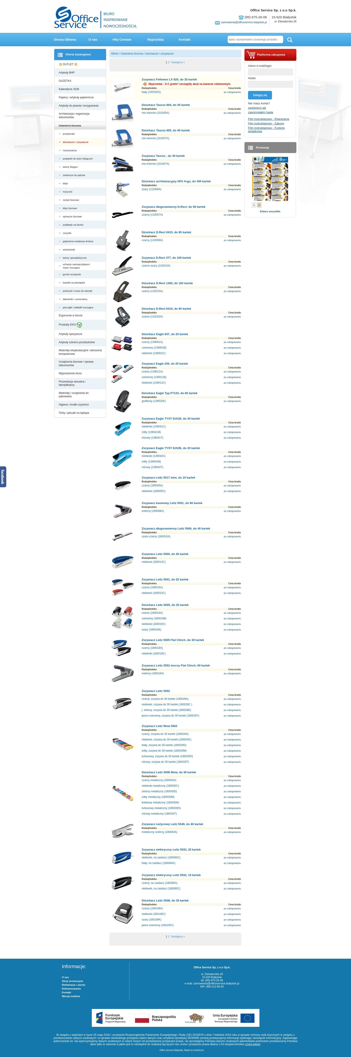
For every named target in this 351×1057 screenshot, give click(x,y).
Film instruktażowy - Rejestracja (268, 119)
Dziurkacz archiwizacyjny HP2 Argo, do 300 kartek (176, 181)
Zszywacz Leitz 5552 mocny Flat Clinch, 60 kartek (176, 665)
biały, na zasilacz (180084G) (159, 863)
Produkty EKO (70, 325)
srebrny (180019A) (153, 673)
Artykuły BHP (67, 72)
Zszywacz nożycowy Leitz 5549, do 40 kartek (172, 824)
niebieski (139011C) (154, 382)
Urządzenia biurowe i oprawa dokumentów (76, 363)
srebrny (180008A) (153, 511)
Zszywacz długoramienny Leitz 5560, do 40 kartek (176, 528)
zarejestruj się (257, 107)
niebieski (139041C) (154, 426)
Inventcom (198, 1050)
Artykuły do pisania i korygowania (79, 105)
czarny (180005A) (152, 485)
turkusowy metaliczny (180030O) (161, 808)
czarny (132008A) (152, 240)
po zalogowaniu (232, 92)
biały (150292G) (151, 92)
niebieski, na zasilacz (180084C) (161, 857)
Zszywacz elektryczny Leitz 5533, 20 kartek (171, 849)
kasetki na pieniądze (74, 282)
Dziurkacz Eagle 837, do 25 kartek (165, 334)
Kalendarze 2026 (69, 89)
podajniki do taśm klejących (78, 158)
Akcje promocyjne (72, 981)
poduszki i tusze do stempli (78, 291)
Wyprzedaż (156, 39)
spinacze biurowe (73, 216)
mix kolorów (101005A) (155, 112)
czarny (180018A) (152, 647)
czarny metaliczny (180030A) (159, 780)
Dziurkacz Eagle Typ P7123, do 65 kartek (169, 393)
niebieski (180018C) (154, 653)
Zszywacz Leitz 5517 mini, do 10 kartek (168, 477)
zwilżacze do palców (74, 175)
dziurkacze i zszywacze (76, 142)
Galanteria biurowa (70, 125)
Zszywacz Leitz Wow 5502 (159, 726)
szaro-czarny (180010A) (156, 536)
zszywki (67, 233)
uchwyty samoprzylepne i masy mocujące (76, 266)
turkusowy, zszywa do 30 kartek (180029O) (167, 756)
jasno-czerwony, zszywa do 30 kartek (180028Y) (170, 715)
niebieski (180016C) (154, 624)
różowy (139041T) (152, 437)
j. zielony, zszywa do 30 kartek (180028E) (166, 710)
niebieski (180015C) (154, 593)
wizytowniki (69, 249)
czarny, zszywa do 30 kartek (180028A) (165, 698)
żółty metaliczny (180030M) (158, 797)
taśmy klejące (71, 167)
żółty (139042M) (151, 461)
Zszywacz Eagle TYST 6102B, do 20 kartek (171, 448)
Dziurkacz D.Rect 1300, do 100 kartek (167, 283)
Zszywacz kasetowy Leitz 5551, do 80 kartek (172, 503)
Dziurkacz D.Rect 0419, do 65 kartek (166, 308)
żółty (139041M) (151, 432)
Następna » (177, 62)
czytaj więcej (252, 1044)
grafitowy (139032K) (154, 401)
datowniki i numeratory (75, 299)
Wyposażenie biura (70, 373)
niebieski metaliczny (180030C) (160, 785)
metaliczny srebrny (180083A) (159, 832)
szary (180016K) (151, 629)
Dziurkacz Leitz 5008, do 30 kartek (165, 900)
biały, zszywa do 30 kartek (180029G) (164, 745)
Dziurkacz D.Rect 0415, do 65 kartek (166, 232)
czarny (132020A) (152, 316)
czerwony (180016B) (154, 618)
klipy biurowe (70, 208)
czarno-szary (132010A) (156, 265)
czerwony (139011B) (154, 377)
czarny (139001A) (152, 342)
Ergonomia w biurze (71, 315)
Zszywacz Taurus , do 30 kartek (163, 156)
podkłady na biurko (73, 224)
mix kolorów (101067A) (155, 163)
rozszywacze (70, 150)
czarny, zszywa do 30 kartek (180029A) (165, 733)
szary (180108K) (151, 919)
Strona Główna (65, 39)
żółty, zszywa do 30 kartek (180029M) (164, 750)
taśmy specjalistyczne (75, 257)
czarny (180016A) (152, 612)
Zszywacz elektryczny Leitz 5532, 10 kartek (171, 875)
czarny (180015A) (152, 587)
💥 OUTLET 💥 (68, 64)
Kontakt (184, 39)
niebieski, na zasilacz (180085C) (161, 888)
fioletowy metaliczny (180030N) (160, 802)
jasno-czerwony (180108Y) (158, 925)
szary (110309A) (151, 189)
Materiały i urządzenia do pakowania (74, 394)
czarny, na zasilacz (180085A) (160, 883)
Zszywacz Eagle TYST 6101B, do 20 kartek (171, 418)
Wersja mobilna (71, 996)
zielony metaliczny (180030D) (159, 791)
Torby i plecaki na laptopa (75, 412)
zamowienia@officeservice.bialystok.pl (244, 22)
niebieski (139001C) (154, 353)
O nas (93, 39)
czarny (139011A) (152, 371)
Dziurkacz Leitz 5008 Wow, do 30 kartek (169, 772)
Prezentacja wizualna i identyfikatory (72, 383)
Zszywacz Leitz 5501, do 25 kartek (165, 579)
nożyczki (68, 191)
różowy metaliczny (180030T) (159, 813)
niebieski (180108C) (154, 914)
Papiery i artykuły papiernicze (76, 97)
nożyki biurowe (71, 200)
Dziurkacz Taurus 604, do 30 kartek (166, 105)
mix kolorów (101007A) (155, 138)
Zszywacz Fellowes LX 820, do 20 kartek (169, 79)
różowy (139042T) (152, 467)
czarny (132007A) (152, 214)
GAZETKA (65, 80)
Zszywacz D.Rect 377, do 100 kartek (166, 257)
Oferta (114, 53)
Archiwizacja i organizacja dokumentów (74, 115)
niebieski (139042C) (154, 456)
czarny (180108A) (152, 908)
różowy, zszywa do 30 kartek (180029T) (165, 761)
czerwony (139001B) (154, 347)
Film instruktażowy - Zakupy (266, 123)
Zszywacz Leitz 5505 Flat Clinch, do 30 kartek (173, 640)
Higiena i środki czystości (74, 404)
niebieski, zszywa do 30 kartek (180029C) (166, 739)
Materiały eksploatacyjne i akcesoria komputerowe (80, 352)
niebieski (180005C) (154, 491)
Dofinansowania (71, 988)
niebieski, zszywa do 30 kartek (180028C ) (167, 704)
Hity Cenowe (122, 39)
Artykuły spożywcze (71, 334)
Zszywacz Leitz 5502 (156, 691)
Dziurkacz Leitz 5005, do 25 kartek (165, 605)
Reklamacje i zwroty (74, 984)
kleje (66, 183)
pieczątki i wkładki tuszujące (78, 307)
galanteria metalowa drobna (78, 241)
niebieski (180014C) (154, 561)
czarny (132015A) (152, 291)
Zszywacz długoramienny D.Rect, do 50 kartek (173, 206)
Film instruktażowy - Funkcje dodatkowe (266, 129)
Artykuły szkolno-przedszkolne (77, 342)
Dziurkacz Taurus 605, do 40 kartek (166, 130)
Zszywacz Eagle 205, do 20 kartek (165, 363)
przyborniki (69, 133)
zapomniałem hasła (260, 112)
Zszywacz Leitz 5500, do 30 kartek (165, 554)
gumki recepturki (72, 274)
